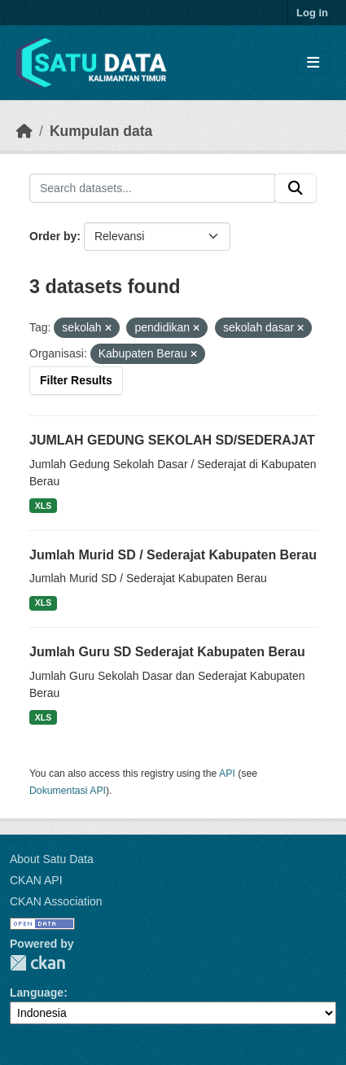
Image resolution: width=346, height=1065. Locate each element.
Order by (53, 236)
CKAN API (36, 880)
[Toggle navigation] (313, 63)
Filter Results (76, 380)
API (227, 773)
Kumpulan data (101, 131)
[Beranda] (24, 131)
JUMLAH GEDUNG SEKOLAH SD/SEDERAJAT (172, 440)
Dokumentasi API (67, 790)
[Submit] (295, 188)
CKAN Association (56, 901)
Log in (312, 13)
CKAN (37, 962)
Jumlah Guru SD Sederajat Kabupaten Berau (167, 652)
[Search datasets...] (152, 188)
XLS (43, 506)
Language (37, 992)
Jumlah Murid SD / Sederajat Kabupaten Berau (173, 555)
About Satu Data (52, 859)
